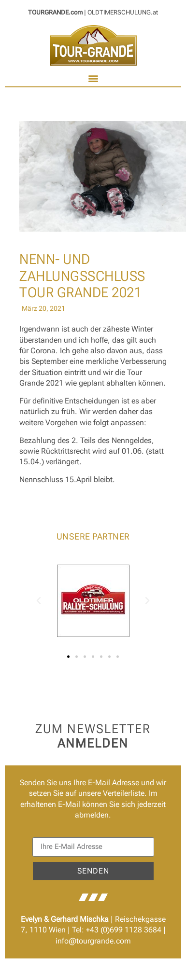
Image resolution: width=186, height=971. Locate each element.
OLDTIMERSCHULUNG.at (122, 12)
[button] (93, 78)
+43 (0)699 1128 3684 (123, 929)
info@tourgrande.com (93, 940)
